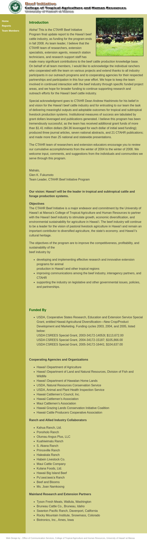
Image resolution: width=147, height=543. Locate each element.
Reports (6, 25)
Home (5, 21)
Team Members (10, 30)
